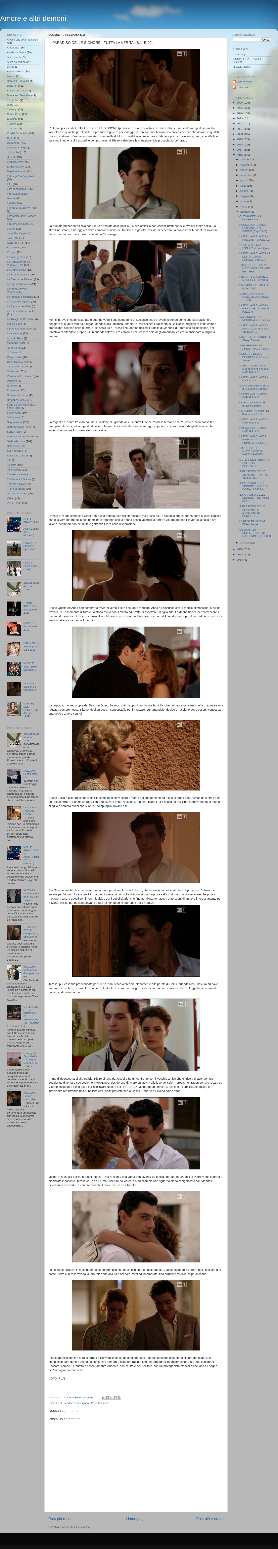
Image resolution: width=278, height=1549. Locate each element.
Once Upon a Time (18, 361)
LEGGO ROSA (242, 66)
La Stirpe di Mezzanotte (21, 311)
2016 (240, 154)
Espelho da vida (16, 171)
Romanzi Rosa (16, 399)
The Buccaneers (16, 474)
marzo (244, 206)
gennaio (245, 542)
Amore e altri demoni (33, 18)
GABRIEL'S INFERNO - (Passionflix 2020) (30, 608)
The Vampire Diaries (19, 479)
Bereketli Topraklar (18, 80)
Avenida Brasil (15, 71)
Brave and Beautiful (18, 95)
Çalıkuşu (12, 109)
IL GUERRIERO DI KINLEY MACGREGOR (255, 347)
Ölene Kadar (14, 357)
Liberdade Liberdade (19, 328)
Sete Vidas (13, 446)
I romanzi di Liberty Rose (22, 207)
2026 (240, 102)
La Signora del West (19, 306)
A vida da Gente (16, 52)
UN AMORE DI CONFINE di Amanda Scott (254, 413)
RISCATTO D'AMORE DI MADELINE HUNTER (254, 278)
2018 (240, 144)
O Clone (12, 352)
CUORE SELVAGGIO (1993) (31, 566)
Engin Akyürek (15, 166)
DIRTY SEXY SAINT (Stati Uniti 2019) (31, 646)
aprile (243, 201)
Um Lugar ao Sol (17, 493)
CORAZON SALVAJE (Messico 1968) (252, 404)
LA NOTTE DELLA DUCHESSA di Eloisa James (253, 357)
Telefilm (11, 464)
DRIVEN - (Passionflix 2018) (30, 626)
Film (9, 184)
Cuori (10, 138)
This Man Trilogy (17, 483)
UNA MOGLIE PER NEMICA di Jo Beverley (254, 318)
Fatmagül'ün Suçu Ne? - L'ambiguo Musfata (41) (30, 1058)
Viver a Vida (14, 503)
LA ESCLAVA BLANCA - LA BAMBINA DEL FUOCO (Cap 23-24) (253, 228)
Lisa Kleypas (14, 333)
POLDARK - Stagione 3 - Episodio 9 (30, 686)
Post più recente (62, 1519)
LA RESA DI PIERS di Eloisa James (252, 523)
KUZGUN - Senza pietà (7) (30, 774)
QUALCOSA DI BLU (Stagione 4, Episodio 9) (30, 931)
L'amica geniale (16, 257)
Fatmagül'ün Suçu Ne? (20, 176)
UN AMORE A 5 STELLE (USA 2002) (254, 287)
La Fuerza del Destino (20, 279)
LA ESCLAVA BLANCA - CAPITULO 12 (253, 396)
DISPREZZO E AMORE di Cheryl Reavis (255, 338)
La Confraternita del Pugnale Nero (19, 263)
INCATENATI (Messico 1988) (31, 586)
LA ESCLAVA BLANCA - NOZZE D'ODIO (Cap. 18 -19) (254, 296)
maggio (245, 196)
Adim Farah (14, 57)
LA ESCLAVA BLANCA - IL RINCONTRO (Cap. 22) (255, 238)
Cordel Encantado (17, 133)
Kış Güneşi (13, 247)
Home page (136, 1519)
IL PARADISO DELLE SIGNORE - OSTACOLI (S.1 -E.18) (255, 498)
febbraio (245, 211)
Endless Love (15, 161)
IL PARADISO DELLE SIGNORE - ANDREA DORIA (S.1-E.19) (253, 486)
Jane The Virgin (16, 233)
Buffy (10, 104)
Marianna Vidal (16, 342)
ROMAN (12, 385)
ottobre (244, 170)
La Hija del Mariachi (19, 284)
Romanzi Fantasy (17, 395)
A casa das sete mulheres (22, 39)
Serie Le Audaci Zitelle (20, 436)
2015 (240, 549)
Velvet (10, 498)
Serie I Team (14, 431)
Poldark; (12, 380)
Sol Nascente (15, 450)
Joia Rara (13, 237)
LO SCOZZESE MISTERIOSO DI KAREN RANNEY (251, 451)
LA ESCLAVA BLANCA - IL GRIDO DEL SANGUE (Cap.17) (255, 308)
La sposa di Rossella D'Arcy (30, 810)
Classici (11, 123)
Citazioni (12, 118)
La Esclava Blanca (18, 274)
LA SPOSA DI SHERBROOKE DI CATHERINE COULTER (255, 533)
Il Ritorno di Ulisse (18, 223)
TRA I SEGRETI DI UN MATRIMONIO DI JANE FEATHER (255, 268)
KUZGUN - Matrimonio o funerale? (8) (31, 893)
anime (10, 66)
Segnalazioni (14, 422)
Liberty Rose (244, 81)
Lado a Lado (14, 323)
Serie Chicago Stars (19, 426)
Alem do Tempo (16, 61)
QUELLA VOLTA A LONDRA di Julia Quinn (254, 246)
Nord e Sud (14, 347)
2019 (240, 139)
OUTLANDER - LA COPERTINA (250, 218)
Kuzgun (11, 252)
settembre (246, 175)
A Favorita (13, 47)
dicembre (246, 159)
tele (9, 460)
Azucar (11, 76)
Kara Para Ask (15, 242)
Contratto (12, 128)
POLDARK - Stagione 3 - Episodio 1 (30, 546)
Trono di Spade (16, 488)
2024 (240, 113)
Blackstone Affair (17, 90)
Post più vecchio (210, 1519)
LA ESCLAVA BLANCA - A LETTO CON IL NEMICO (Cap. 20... (254, 256)
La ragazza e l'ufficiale (20, 296)
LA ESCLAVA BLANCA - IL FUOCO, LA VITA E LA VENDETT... (255, 328)
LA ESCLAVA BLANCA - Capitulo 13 (253, 379)
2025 (240, 107)
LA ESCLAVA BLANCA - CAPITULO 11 (253, 421)
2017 (240, 149)
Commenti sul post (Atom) (75, 1527)
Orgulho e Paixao (17, 366)
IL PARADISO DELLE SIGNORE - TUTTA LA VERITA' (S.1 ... (254, 474)
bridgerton (13, 100)
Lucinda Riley (15, 338)
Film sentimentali (17, 188)
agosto (244, 180)
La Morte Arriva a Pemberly (17, 290)
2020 (240, 134)
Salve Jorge (14, 412)
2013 (240, 559)
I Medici (11, 202)
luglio (243, 185)
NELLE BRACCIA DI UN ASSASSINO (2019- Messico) (31, 527)
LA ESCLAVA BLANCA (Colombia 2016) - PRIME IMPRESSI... (253, 439)
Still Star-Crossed (17, 455)
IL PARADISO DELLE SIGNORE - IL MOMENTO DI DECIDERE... (252, 511)
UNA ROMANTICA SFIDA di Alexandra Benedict (254, 387)
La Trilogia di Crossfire (20, 319)
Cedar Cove (14, 114)
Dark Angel (13, 142)
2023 (240, 118)
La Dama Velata (16, 269)
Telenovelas (14, 469)
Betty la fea (14, 85)
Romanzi (12, 390)
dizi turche (13, 152)
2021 (240, 128)
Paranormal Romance (20, 376)
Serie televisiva (100, 1403)
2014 (240, 554)
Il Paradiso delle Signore (75, 1403)
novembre (246, 164)
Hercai (11, 198)
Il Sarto (11, 228)
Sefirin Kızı (13, 417)
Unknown (242, 87)
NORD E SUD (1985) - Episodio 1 (31, 666)
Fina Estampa (15, 193)
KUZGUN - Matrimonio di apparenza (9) (31, 971)
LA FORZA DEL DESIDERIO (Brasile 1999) (30, 710)
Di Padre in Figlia (17, 147)
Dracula (11, 157)
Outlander (13, 371)
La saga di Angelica (18, 301)
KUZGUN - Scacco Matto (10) (29, 1096)
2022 (240, 123)
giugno (244, 190)
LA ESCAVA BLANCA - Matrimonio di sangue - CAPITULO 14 (254, 368)
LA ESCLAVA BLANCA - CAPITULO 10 (253, 429)
